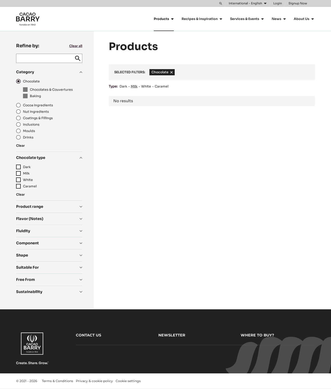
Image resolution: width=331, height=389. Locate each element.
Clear (20, 146)
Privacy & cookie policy (94, 381)
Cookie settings (128, 381)
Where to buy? (257, 335)
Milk (134, 86)
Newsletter (171, 335)
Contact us (88, 335)
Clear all (75, 46)
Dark (123, 86)
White (146, 86)
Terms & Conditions (57, 381)
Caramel (161, 86)
